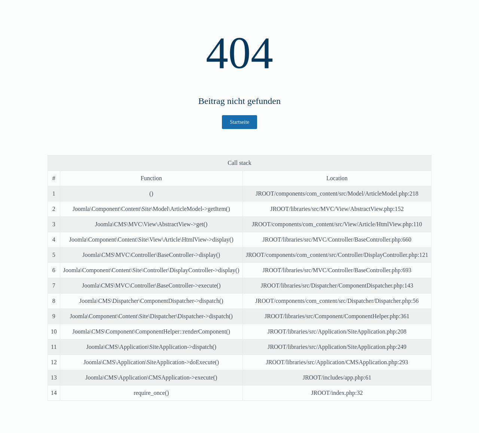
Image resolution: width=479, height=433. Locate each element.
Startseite (239, 122)
